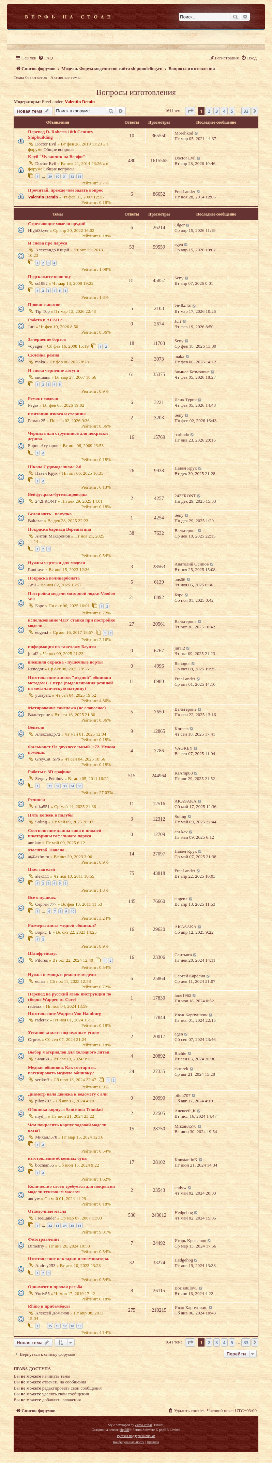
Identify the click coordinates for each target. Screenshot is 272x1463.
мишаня (42, 377)
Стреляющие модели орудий (57, 223)
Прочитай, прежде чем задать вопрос (65, 190)
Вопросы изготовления (136, 92)
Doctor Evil (45, 144)
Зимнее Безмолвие (192, 371)
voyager (35, 346)
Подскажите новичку (49, 276)
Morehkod (184, 133)
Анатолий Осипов (192, 564)
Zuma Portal (143, 1425)
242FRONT (46, 501)
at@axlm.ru (38, 856)
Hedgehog (184, 1212)
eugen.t (41, 632)
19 (79, 1326)
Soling (41, 821)
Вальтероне (186, 530)
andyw (34, 1198)
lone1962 (183, 995)
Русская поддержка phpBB (136, 1436)
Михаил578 (46, 1137)
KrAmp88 (184, 773)
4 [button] (224, 111)
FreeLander (52, 101)
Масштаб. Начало (46, 849)
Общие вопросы (58, 149)
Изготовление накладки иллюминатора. (68, 1258)
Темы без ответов (30, 77)
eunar (40, 981)
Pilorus (41, 960)
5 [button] (232, 111)
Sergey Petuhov (49, 778)
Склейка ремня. (44, 355)
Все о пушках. (42, 897)
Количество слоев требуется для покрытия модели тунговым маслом (71, 1189)
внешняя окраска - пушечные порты (65, 662)
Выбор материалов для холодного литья (68, 1052)
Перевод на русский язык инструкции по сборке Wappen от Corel (69, 996)
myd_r (41, 1116)
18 (72, 1326)
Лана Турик (186, 399)
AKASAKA (185, 801)
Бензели (36, 727)
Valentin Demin (80, 101)
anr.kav (34, 842)
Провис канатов (44, 304)
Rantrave (36, 569)
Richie (180, 1053)
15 (50, 1326)
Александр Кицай (52, 249)
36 (79, 1225)
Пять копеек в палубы (51, 815)
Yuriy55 (42, 1293)
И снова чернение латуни (53, 370)
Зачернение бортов (47, 339)
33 (79, 176)
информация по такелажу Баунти (62, 646)
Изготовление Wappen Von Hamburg (64, 1013)
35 (79, 786)
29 (50, 176)
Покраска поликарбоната (54, 578)
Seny (179, 277)
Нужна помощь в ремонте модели (62, 974)
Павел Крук (46, 473)
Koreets (181, 728)
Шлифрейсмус (42, 953)
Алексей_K (185, 1110)
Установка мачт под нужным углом (64, 1032)
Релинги (36, 799)
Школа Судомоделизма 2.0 (54, 466)
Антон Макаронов (52, 536)
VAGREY (184, 748)
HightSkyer (38, 230)
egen (179, 244)
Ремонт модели (43, 398)
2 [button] (209, 111)
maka (40, 361)
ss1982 (41, 283)
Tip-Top (42, 311)
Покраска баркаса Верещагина (59, 529)
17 (64, 1326)
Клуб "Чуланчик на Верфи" (56, 156)
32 (72, 176)
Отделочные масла (47, 1211)
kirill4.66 (183, 305)
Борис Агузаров (43, 445)
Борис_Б (43, 932)
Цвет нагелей (41, 869)
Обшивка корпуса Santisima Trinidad (65, 1109)
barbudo (182, 434)
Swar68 (42, 1058)
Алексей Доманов (52, 1312)
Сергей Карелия (190, 975)
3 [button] (216, 111)
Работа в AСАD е (45, 319)
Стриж (34, 1039)
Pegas (33, 405)
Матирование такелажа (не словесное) (67, 707)
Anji (32, 584)
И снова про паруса (47, 243)
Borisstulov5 (186, 1288)
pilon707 (43, 1100)
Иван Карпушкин (191, 1014)
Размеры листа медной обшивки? (62, 925)
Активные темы (65, 77)
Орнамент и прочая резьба (55, 1286)
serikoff (42, 1079)
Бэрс (39, 605)
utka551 (42, 806)
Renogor (35, 668)
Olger (180, 224)
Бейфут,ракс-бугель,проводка (58, 494)
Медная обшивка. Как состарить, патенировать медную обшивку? (62, 1070)
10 (72, 911)
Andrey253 (45, 1265)
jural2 (33, 653)
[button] (190, 111)
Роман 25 (36, 420)
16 (57, 1326)
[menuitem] (45, 58)
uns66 (180, 579)
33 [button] (245, 111)
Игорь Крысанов (190, 1240)
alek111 (42, 876)
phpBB (124, 1430)
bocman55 (44, 1165)
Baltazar (35, 520)
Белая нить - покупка (50, 513)
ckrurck (181, 1068)
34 (72, 786)
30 (57, 176)
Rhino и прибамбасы (49, 1306)
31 (64, 176)
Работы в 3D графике (49, 771)
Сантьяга (183, 954)
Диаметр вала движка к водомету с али (68, 1094)
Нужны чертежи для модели (56, 562)
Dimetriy (36, 1246)
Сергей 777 (46, 904)
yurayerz (43, 695)
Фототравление (43, 1239)
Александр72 (47, 734)
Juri (31, 326)
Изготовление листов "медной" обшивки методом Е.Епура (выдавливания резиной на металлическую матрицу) (70, 683)
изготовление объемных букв (57, 1158)
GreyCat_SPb (47, 759)
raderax (35, 1006)
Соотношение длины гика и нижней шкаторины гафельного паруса (64, 833)
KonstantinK (186, 1159)
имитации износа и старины (57, 413)
